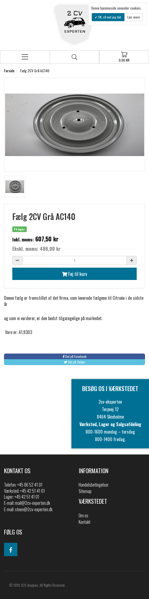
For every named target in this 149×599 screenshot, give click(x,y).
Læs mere (133, 17)
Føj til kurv (74, 273)
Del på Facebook (74, 356)
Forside (9, 70)
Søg (74, 57)
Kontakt (84, 522)
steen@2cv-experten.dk (33, 509)
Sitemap (85, 491)
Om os (83, 515)
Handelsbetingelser (94, 485)
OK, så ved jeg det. (109, 17)
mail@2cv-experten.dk (32, 503)
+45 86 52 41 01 (30, 485)
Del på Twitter (74, 362)
